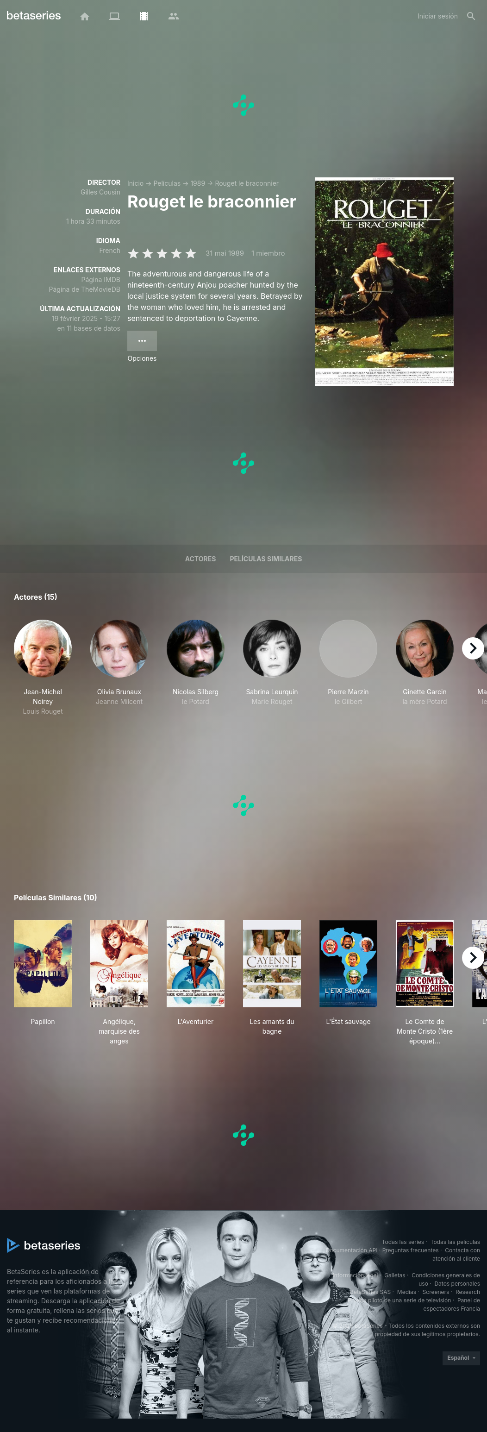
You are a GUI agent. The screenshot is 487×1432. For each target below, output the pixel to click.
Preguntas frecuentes (410, 1250)
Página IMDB (100, 279)
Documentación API (352, 1250)
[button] (43, 668)
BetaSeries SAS (370, 1291)
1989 (197, 183)
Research (468, 1291)
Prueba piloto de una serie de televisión (399, 1300)
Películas (167, 183)
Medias (406, 1291)
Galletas (395, 1275)
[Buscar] (471, 16)
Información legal (355, 1275)
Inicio (135, 183)
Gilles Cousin (100, 192)
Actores (200, 559)
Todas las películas (455, 1241)
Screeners (436, 1291)
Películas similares (266, 559)
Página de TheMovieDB (84, 289)
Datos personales (457, 1283)
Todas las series (403, 1241)
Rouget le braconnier (247, 183)
